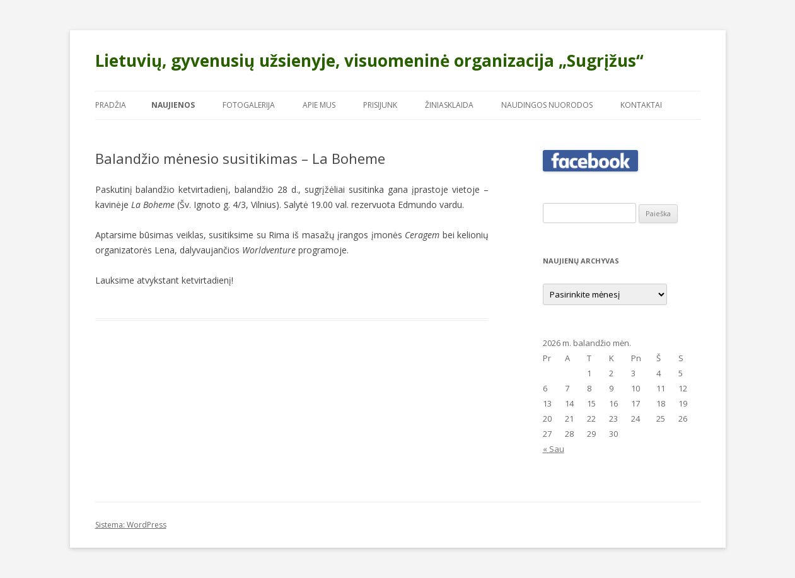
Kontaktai (641, 105)
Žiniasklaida (449, 105)
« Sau (553, 448)
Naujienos (173, 105)
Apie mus (319, 105)
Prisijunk (380, 105)
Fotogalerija (249, 105)
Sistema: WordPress (130, 524)
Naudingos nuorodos (547, 105)
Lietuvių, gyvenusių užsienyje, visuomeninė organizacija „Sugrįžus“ (369, 60)
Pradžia (110, 105)
